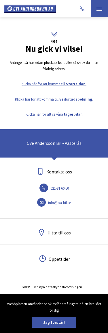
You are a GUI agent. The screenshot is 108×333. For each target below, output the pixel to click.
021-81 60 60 (54, 188)
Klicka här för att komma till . (54, 84)
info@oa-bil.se (54, 202)
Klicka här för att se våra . (54, 114)
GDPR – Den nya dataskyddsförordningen (52, 287)
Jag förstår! (54, 322)
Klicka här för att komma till (54, 99)
